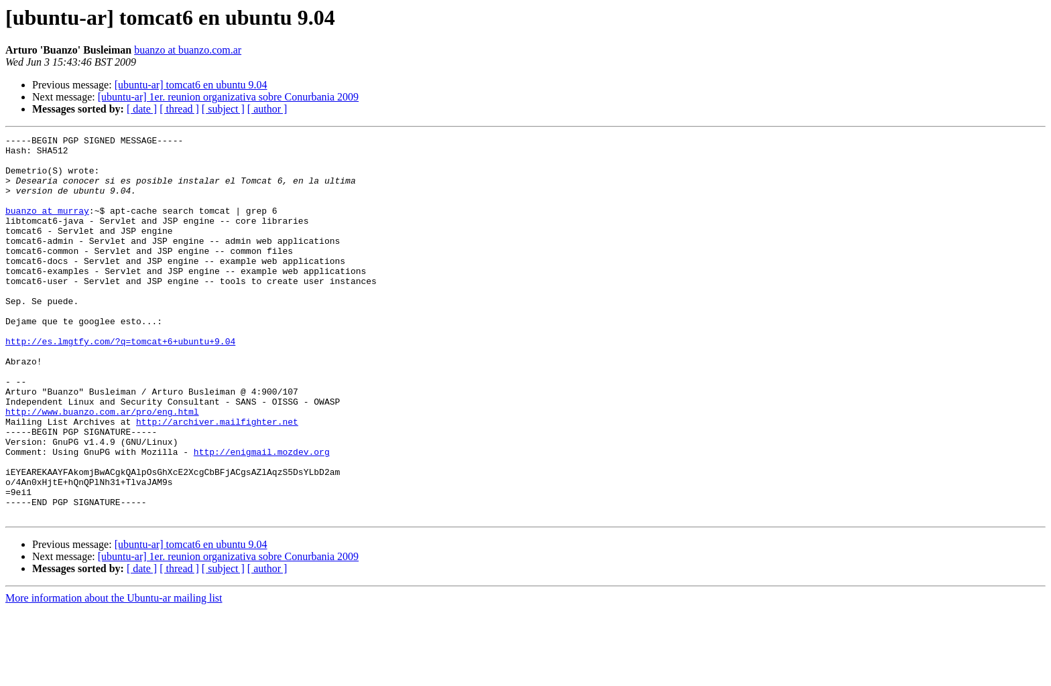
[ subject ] (223, 109)
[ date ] (142, 109)
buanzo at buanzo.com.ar (187, 50)
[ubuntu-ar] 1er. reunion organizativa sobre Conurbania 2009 (228, 96)
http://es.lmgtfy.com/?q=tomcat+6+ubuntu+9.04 (120, 383)
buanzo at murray (47, 226)
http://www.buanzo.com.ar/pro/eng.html (102, 468)
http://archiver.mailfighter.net (217, 480)
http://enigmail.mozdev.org (262, 516)
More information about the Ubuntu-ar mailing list (114, 674)
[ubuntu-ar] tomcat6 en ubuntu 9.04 (191, 84)
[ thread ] (179, 109)
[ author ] (267, 109)
